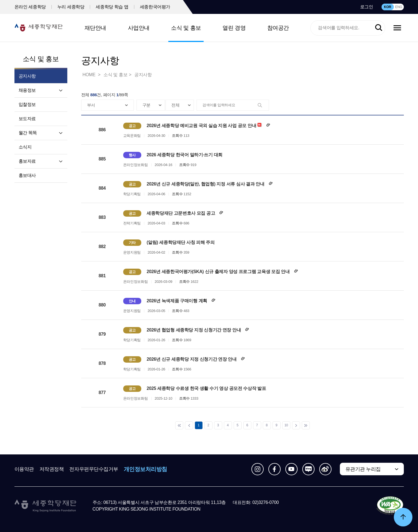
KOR (387, 7)
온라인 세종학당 (30, 6)
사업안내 (139, 28)
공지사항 (143, 74)
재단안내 (95, 28)
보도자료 (27, 118)
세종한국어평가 (155, 6)
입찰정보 (27, 104)
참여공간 (278, 28)
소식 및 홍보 (186, 28)
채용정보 (27, 90)
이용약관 (24, 469)
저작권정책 (51, 469)
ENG (398, 7)
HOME (90, 74)
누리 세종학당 (71, 6)
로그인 (366, 6)
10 (286, 425)
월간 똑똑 (28, 132)
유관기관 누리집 (363, 469)
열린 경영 (234, 28)
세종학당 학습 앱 (112, 6)
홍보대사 (27, 175)
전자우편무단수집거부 (93, 469)
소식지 (25, 147)
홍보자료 (27, 161)
